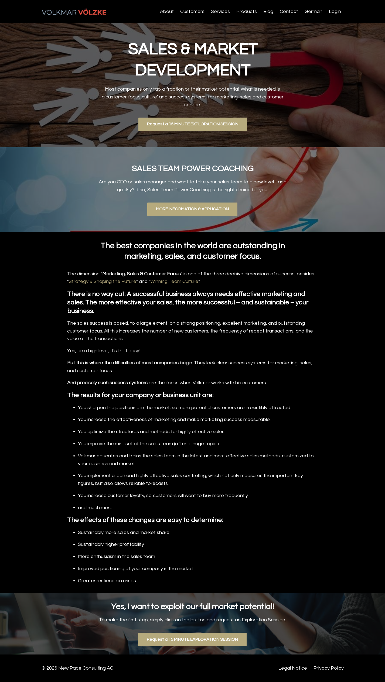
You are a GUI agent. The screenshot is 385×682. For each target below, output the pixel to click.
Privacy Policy (329, 668)
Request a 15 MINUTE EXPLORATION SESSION (192, 124)
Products (246, 11)
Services (220, 11)
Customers (192, 11)
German (313, 11)
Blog (268, 11)
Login (335, 11)
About (167, 11)
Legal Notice (292, 668)
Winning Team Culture (174, 281)
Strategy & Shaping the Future (102, 281)
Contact (289, 11)
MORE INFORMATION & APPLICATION (192, 209)
